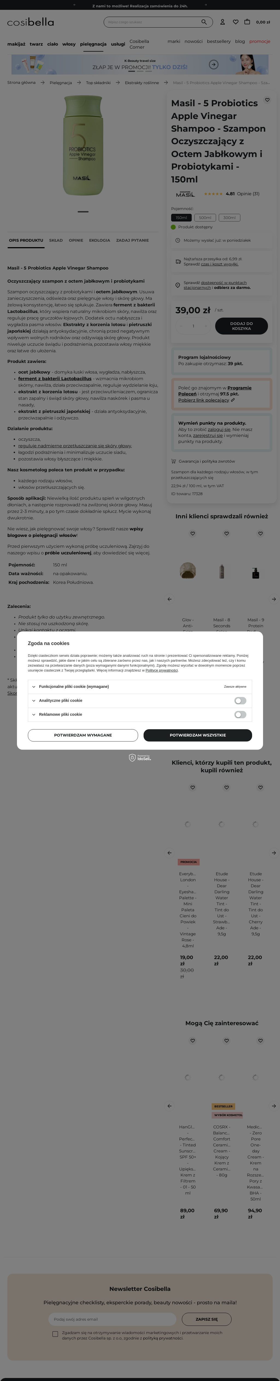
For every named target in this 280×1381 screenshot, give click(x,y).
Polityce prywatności (161, 670)
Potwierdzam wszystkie (198, 735)
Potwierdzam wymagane (83, 735)
